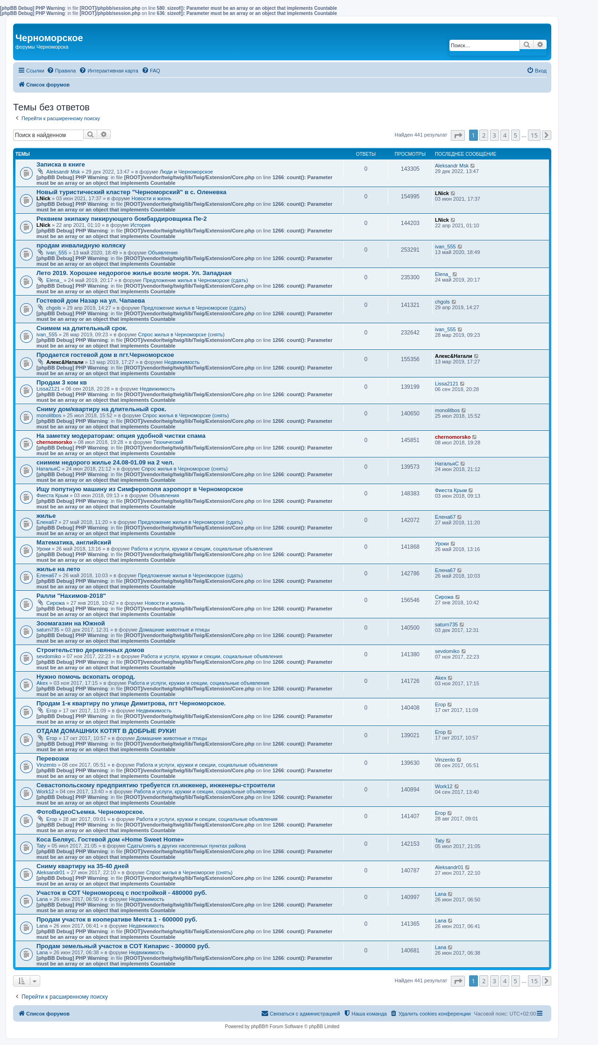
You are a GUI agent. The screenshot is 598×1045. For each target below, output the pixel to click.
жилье (46, 515)
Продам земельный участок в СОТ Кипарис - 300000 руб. (123, 946)
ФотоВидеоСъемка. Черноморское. (90, 811)
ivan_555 (56, 252)
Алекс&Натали (65, 362)
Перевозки (52, 758)
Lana (42, 899)
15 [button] (534, 135)
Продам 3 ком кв (61, 382)
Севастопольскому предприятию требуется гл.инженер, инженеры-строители (155, 785)
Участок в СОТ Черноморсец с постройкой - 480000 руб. (121, 892)
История (140, 225)
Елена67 (46, 522)
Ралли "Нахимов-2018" (71, 595)
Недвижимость (182, 362)
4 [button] (504, 135)
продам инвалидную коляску (81, 245)
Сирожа (55, 603)
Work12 (45, 791)
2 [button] (483, 135)
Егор (51, 710)
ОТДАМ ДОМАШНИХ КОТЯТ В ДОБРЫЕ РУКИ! (106, 730)
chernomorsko (54, 442)
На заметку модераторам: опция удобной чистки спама (121, 435)
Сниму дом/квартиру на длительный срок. (101, 409)
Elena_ (54, 280)
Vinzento (46, 765)
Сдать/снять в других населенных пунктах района (186, 846)
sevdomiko (48, 656)
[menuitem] (61, 70)
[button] (458, 135)
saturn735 (47, 629)
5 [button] (515, 135)
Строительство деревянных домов (90, 649)
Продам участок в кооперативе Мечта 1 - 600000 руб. (116, 919)
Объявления (163, 252)
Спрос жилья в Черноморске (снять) (181, 334)
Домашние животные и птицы (174, 629)
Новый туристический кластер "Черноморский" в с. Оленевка (131, 192)
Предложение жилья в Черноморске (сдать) (195, 280)
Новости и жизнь (151, 198)
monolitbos (48, 415)
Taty (41, 846)
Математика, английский (73, 542)
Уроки (43, 549)
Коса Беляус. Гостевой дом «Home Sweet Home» (110, 839)
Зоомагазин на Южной (70, 623)
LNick (43, 198)
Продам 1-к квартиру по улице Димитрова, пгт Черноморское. (131, 703)
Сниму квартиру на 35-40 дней (82, 866)
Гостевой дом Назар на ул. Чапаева (90, 300)
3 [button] (494, 135)
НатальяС (48, 469)
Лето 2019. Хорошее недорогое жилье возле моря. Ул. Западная (134, 272)
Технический (168, 442)
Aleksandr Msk (63, 171)
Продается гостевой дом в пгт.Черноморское (105, 354)
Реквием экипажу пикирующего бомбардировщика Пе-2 (121, 218)
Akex (42, 683)
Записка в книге (60, 164)
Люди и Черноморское (186, 171)
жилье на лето (58, 569)
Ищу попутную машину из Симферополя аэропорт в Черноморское (139, 489)
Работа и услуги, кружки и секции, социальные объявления (202, 549)
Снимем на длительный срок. (82, 328)
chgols (53, 308)
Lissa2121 (48, 389)
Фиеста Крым (52, 495)
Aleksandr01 (50, 872)
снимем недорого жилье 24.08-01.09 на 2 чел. (105, 462)
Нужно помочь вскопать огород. (85, 676)
